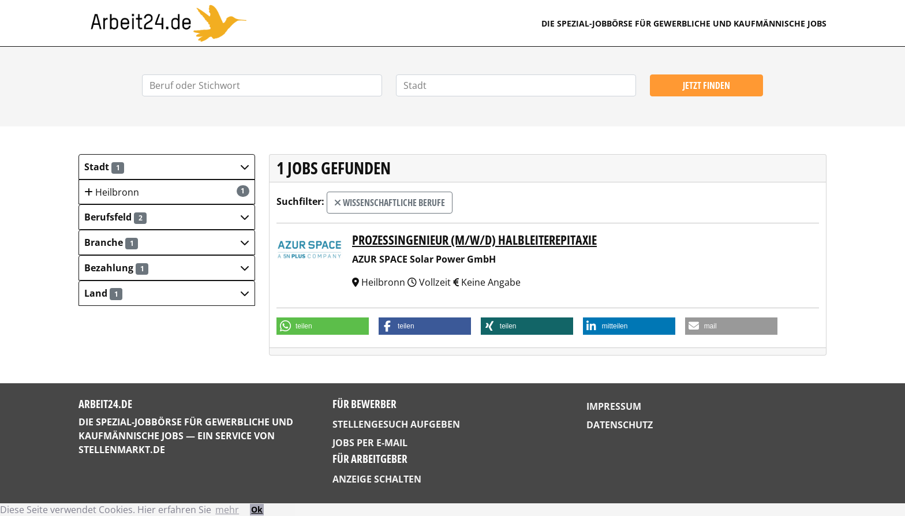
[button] (166, 167)
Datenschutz (619, 424)
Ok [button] (257, 509)
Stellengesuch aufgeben (396, 424)
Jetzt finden (706, 85)
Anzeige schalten (376, 479)
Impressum (613, 406)
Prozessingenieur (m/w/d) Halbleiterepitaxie (474, 240)
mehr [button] (227, 509)
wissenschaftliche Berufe (389, 202)
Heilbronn (166, 192)
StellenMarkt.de (121, 449)
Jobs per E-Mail (369, 442)
